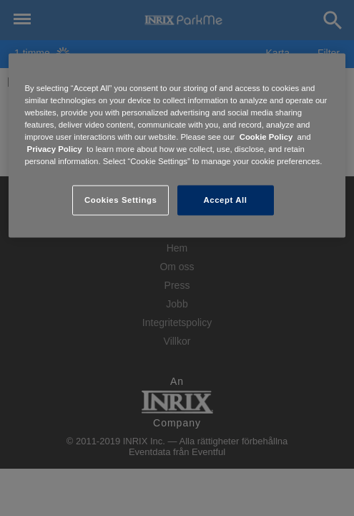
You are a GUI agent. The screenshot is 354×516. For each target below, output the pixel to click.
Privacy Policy (54, 149)
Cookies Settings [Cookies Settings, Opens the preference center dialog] (120, 200)
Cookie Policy (266, 137)
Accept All (225, 200)
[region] (177, 146)
